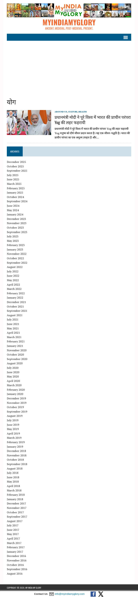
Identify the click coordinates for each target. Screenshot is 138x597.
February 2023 (16, 245)
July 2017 (12, 525)
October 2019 (15, 407)
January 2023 (15, 249)
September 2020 (17, 359)
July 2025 (12, 175)
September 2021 (17, 311)
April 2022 (13, 284)
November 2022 (16, 254)
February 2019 (16, 442)
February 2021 (16, 341)
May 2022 (13, 280)
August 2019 (15, 416)
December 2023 (16, 219)
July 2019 (12, 420)
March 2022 (14, 289)
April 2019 (13, 433)
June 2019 (13, 425)
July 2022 (12, 271)
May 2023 (13, 241)
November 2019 (16, 403)
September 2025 (17, 170)
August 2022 (15, 267)
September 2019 (17, 411)
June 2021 (13, 324)
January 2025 (15, 192)
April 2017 (13, 538)
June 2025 (13, 179)
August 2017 (15, 521)
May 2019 (13, 429)
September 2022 (17, 263)
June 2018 (13, 477)
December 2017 (16, 503)
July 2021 (12, 319)
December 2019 (16, 398)
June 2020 (13, 372)
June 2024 (13, 206)
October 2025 (15, 166)
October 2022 (15, 258)
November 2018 (16, 455)
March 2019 (14, 438)
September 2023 (17, 232)
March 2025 (14, 184)
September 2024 (17, 201)
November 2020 (16, 350)
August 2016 (15, 573)
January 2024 (15, 214)
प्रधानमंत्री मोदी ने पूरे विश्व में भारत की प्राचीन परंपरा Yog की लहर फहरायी (93, 119)
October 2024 (15, 197)
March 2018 (14, 490)
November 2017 (16, 508)
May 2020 (13, 376)
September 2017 (17, 516)
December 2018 (16, 451)
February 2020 (16, 389)
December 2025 (16, 162)
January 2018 (15, 499)
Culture (72, 111)
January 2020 (15, 394)
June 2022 (13, 276)
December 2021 (16, 302)
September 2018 (17, 464)
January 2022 (15, 297)
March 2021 (14, 337)
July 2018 (12, 473)
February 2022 (16, 293)
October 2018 (15, 459)
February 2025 (16, 188)
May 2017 (13, 534)
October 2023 (15, 227)
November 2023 (16, 223)
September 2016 (17, 569)
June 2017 (13, 530)
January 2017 (15, 552)
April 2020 (13, 381)
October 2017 (15, 512)
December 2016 (16, 556)
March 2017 (14, 543)
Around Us (61, 111)
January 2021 (15, 346)
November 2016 (16, 560)
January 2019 (15, 446)
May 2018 (13, 481)
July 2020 (12, 368)
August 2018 (15, 468)
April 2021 (13, 333)
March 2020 (14, 385)
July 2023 (12, 236)
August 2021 (15, 315)
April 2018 (13, 486)
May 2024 (13, 210)
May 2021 (13, 328)
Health (82, 111)
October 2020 (15, 354)
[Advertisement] (69, 67)
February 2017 (16, 547)
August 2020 (15, 363)
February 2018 (16, 495)
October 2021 (15, 306)
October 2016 (15, 565)
